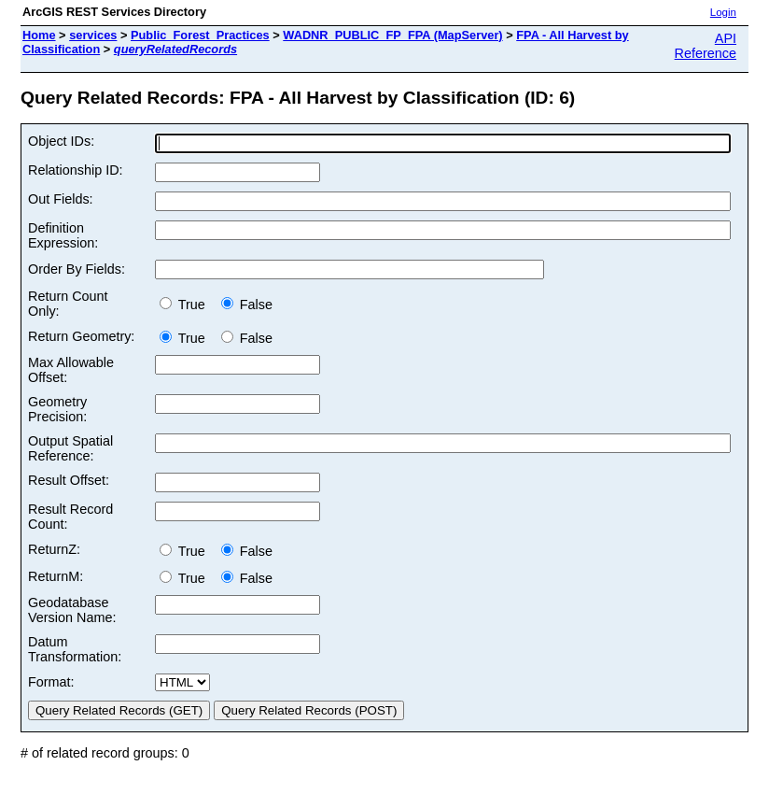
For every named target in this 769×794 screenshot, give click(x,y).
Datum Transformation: (74, 649)
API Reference (705, 46)
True (186, 304)
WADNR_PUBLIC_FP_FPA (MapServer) (392, 35)
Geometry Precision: (57, 409)
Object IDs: (61, 141)
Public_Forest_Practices (200, 35)
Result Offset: (68, 480)
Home (39, 35)
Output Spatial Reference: (70, 448)
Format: (51, 681)
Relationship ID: (75, 170)
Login (723, 12)
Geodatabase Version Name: (72, 610)
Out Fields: (60, 198)
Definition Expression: (63, 235)
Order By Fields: (76, 269)
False (247, 304)
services (93, 35)
